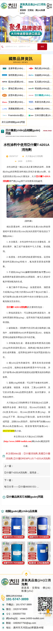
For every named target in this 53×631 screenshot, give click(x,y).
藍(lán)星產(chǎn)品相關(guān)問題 (17, 82)
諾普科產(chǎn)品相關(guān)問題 (17, 95)
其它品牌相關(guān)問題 (13, 122)
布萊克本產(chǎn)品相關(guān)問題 (44, 102)
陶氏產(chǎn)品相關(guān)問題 (44, 68)
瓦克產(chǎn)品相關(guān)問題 (44, 82)
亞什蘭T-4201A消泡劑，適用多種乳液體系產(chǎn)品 (21, 472)
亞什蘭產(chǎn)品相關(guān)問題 (44, 95)
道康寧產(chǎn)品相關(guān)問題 (17, 68)
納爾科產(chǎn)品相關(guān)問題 (44, 108)
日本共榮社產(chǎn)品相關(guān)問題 (44, 115)
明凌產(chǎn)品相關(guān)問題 (44, 88)
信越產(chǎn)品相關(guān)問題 (44, 75)
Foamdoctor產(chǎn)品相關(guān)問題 (17, 115)
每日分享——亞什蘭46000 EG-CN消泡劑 (21, 486)
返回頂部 (48, 613)
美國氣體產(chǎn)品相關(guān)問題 (17, 108)
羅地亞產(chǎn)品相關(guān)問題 (17, 88)
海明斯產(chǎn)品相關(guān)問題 (17, 75)
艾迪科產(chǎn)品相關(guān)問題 (17, 102)
